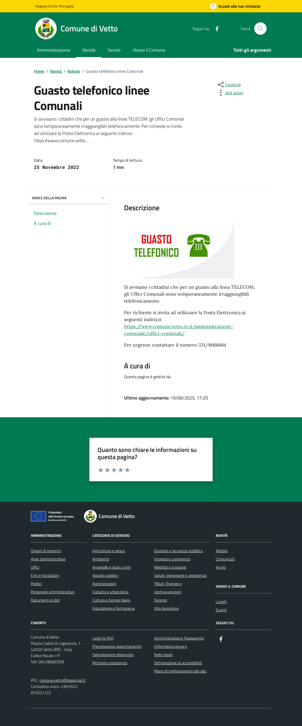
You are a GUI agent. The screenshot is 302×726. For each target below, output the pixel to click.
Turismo (160, 600)
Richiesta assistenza (109, 663)
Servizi (114, 50)
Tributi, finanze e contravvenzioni (168, 587)
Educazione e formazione (113, 608)
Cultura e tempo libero (111, 600)
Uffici (35, 567)
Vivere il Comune (149, 50)
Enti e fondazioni (45, 575)
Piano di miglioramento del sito (180, 671)
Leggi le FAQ (103, 638)
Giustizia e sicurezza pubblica (178, 551)
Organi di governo (46, 551)
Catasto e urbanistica (110, 592)
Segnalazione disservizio (113, 654)
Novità (88, 50)
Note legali (163, 654)
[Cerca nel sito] (260, 28)
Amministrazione (53, 50)
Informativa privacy (170, 646)
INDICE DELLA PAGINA (69, 198)
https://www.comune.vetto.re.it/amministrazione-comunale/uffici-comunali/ (178, 329)
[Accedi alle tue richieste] (235, 6)
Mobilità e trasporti (170, 567)
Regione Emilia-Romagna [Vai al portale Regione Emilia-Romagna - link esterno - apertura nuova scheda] (54, 6)
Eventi (221, 610)
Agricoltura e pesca (108, 551)
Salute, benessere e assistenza (180, 575)
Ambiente (100, 559)
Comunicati (225, 559)
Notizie (222, 551)
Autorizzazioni (104, 583)
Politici (36, 583)
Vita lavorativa (166, 608)
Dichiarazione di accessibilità (178, 663)
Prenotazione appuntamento (116, 646)
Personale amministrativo (52, 592)
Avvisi (221, 567)
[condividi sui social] (229, 84)
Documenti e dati (45, 600)
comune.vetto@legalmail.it (63, 680)
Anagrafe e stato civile (111, 567)
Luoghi (221, 601)
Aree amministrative (48, 559)
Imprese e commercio (172, 559)
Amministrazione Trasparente (179, 638)
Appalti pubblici (105, 575)
